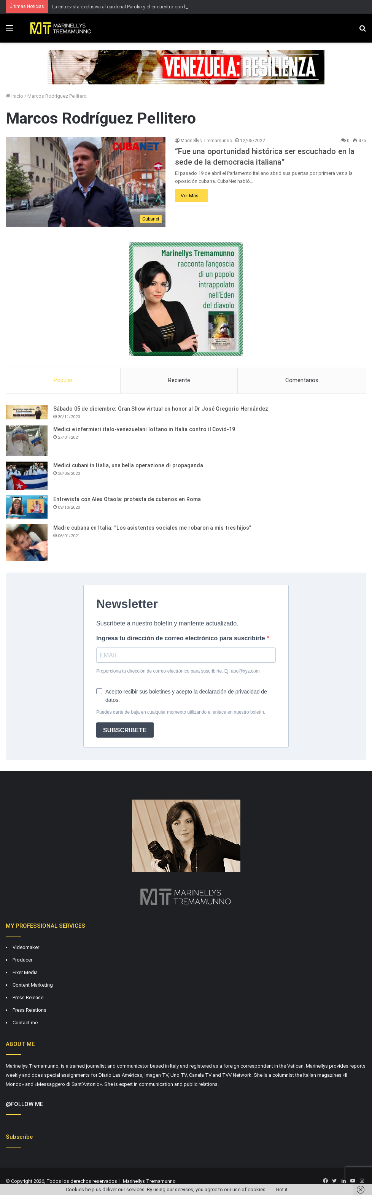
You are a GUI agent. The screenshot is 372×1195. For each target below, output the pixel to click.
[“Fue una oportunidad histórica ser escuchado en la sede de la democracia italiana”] (85, 182)
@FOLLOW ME (24, 1104)
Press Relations (29, 1010)
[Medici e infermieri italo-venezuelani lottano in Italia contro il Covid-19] (27, 440)
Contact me (25, 1022)
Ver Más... (191, 195)
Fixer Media (25, 972)
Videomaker (26, 947)
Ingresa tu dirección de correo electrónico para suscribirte (181, 638)
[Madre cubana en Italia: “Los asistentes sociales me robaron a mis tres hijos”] (27, 542)
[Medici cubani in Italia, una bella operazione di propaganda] (27, 476)
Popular (63, 380)
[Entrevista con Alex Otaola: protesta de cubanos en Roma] (27, 507)
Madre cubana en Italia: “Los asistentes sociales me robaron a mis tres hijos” (152, 528)
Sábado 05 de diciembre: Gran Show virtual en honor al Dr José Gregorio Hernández (160, 409)
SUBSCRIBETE (125, 730)
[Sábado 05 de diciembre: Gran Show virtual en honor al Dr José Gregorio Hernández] (27, 412)
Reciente (179, 380)
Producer (22, 960)
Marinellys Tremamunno (206, 140)
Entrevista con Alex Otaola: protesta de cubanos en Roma (127, 499)
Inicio (14, 96)
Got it (282, 1189)
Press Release (28, 997)
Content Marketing (33, 985)
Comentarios (301, 380)
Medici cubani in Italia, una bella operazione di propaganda (128, 465)
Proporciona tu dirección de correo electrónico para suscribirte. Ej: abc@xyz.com (178, 671)
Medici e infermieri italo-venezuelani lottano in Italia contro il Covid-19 (144, 429)
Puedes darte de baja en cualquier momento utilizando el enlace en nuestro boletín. (180, 712)
